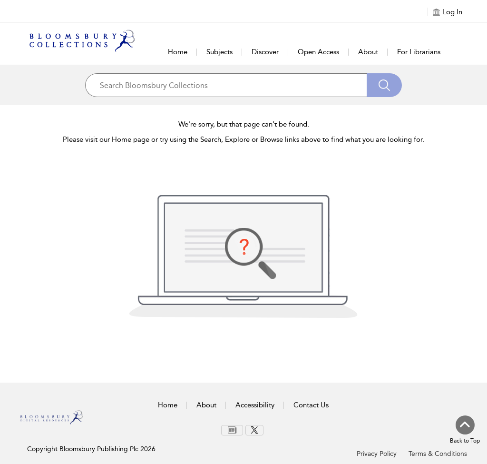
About (368, 52)
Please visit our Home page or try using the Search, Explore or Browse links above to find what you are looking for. (243, 139)
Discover (265, 52)
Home (177, 52)
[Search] (384, 85)
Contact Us (311, 405)
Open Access (318, 52)
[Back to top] (465, 430)
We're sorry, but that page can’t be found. (243, 124)
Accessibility (254, 405)
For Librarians (418, 52)
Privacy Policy (377, 454)
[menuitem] (232, 430)
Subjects (219, 52)
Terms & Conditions (438, 454)
